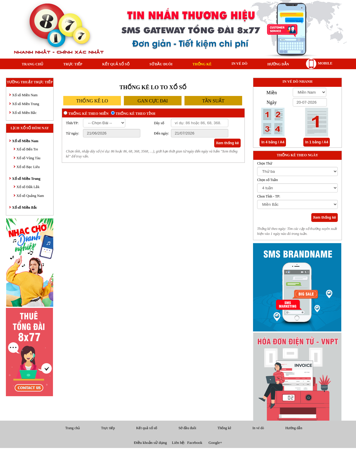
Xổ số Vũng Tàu (28, 158)
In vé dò (239, 64)
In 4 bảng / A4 (272, 142)
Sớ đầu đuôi (160, 64)
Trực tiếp (72, 64)
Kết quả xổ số (115, 64)
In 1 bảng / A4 (316, 142)
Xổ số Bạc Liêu (28, 167)
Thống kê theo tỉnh (135, 114)
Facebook (194, 442)
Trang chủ (32, 64)
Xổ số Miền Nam (25, 95)
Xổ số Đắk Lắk (27, 187)
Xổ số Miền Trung (25, 104)
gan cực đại (153, 100)
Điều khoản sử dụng (150, 442)
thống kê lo (92, 100)
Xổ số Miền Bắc (24, 113)
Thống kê (202, 64)
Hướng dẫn (278, 64)
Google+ (215, 442)
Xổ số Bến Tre (27, 149)
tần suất (213, 100)
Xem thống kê (227, 143)
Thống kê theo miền (88, 114)
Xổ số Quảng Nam (30, 196)
